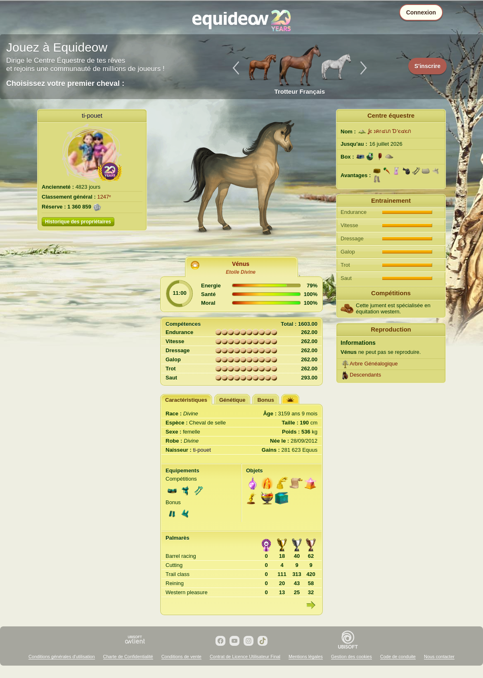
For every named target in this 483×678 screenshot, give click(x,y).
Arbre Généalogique (374, 363)
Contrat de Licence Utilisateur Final (245, 656)
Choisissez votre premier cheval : (65, 83)
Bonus (265, 400)
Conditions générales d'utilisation (61, 656)
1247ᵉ (104, 197)
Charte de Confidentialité (128, 656)
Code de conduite (398, 656)
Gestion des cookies (351, 656)
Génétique (232, 400)
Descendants (365, 375)
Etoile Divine (241, 272)
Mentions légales (306, 656)
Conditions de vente (181, 656)
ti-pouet (92, 115)
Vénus (240, 264)
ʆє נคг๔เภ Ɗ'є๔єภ (389, 131)
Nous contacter (439, 656)
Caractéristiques (186, 400)
